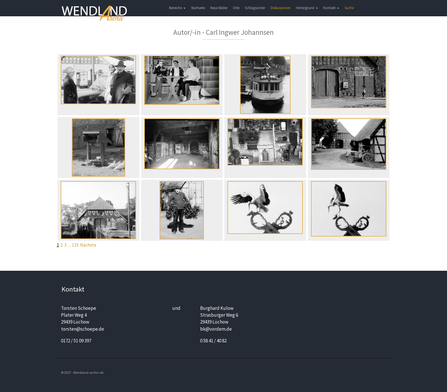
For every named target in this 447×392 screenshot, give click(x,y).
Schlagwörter (255, 7)
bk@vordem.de (216, 329)
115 (75, 245)
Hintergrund (307, 7)
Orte (236, 7)
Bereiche (177, 7)
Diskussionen (280, 7)
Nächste (88, 245)
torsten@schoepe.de (82, 329)
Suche (349, 7)
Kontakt (331, 7)
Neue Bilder (218, 7)
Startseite (198, 7)
